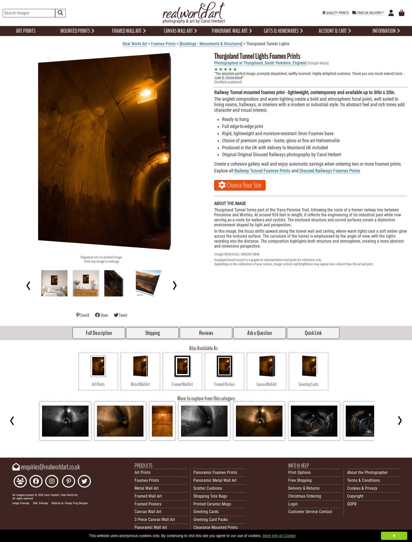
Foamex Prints (163, 43)
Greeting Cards (206, 511)
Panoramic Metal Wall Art (215, 480)
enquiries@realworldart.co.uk (46, 467)
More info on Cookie (278, 536)
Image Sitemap (20, 503)
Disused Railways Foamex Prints (330, 170)
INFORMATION (386, 31)
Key (3, 445)
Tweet (120, 315)
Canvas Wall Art (148, 511)
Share (102, 315)
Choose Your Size (239, 185)
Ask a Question (259, 333)
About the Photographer (367, 472)
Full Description (99, 333)
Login (293, 504)
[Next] (175, 285)
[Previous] (28, 285)
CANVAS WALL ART (180, 31)
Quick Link (313, 333)
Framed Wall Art (148, 496)
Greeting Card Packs (210, 519)
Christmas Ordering (304, 496)
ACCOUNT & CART (335, 31)
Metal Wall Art (147, 488)
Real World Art (135, 43)
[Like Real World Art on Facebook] (36, 481)
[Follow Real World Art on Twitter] (84, 481)
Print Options (299, 472)
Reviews (206, 333)
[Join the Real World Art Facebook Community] (20, 481)
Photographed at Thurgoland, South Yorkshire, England (260, 62)
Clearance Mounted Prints (215, 527)
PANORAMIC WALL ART (232, 31)
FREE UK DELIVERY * (370, 13)
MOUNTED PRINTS (77, 31)
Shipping (152, 333)
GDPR (352, 504)
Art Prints (143, 472)
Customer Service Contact (310, 511)
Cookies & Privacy (362, 488)
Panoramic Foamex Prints (215, 472)
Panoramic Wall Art (151, 527)
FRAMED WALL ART (129, 31)
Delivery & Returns (304, 488)
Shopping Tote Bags (210, 496)
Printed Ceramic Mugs (212, 504)
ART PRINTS (25, 31)
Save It (83, 315)
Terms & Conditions (363, 480)
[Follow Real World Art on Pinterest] (68, 481)
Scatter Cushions (207, 488)
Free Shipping (300, 480)
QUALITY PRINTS (337, 13)
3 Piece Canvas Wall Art (155, 519)
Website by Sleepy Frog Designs (70, 503)
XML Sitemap (40, 503)
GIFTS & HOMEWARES (283, 31)
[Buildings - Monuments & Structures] (210, 43)
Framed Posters (148, 504)
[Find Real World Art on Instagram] (51, 481)
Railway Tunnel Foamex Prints (262, 170)
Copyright (355, 496)
